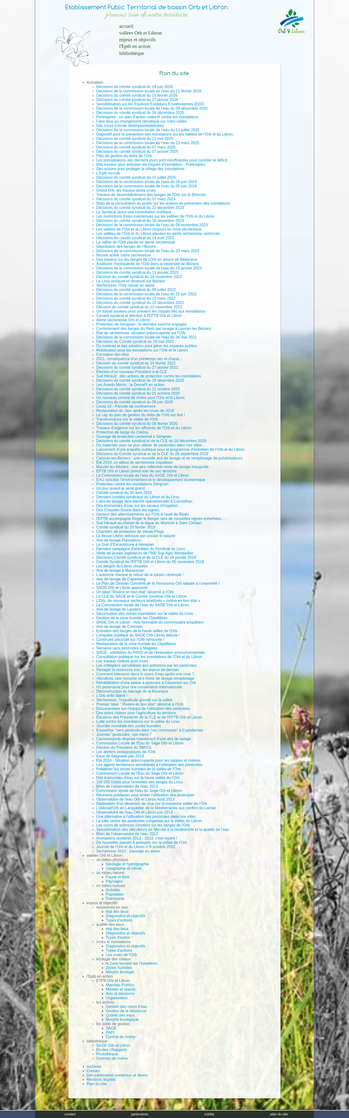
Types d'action (118, 937)
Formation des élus (112, 354)
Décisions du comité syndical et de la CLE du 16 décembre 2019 (151, 441)
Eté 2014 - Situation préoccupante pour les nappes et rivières (148, 760)
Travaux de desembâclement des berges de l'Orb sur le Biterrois (151, 195)
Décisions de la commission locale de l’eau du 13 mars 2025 (147, 143)
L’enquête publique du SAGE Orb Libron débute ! (138, 635)
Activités (113, 890)
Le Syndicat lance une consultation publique (133, 212)
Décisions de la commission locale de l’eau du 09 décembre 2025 (152, 108)
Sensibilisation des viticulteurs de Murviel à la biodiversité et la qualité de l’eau (162, 829)
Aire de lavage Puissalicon (118, 540)
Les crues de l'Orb (121, 955)
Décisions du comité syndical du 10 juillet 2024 (136, 177)
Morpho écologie (120, 972)
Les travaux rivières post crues (122, 661)
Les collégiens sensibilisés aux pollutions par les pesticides (146, 665)
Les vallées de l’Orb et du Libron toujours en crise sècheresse (148, 229)
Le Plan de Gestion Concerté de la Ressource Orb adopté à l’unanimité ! (157, 583)
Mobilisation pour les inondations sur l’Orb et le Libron (142, 350)
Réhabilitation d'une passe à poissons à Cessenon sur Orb (146, 683)
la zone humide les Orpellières (131, 963)
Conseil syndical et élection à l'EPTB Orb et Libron (139, 316)
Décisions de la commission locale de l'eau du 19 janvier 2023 (149, 268)
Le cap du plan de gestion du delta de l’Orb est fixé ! (140, 415)
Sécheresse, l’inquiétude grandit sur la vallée (134, 700)
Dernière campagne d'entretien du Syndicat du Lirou (140, 549)
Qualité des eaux (120, 1015)
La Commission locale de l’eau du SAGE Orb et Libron (142, 475)
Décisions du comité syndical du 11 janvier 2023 (137, 272)
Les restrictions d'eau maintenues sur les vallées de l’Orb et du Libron (155, 216)
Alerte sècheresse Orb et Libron (123, 320)
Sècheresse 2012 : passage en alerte (128, 851)
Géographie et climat (123, 868)
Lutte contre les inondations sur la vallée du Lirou (138, 722)
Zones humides (119, 968)
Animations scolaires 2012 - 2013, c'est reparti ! (136, 838)
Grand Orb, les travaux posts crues (126, 190)
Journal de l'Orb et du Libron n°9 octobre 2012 (135, 847)
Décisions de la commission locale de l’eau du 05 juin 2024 (146, 186)
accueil (126, 26)
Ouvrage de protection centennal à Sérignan (134, 436)
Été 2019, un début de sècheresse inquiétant (134, 462)
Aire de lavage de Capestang (121, 579)
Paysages (114, 881)
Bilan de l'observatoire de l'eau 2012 (127, 834)
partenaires (139, 1114)
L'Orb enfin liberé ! (111, 696)
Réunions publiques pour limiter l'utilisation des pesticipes (145, 795)
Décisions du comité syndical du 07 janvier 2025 (137, 151)
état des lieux (117, 912)
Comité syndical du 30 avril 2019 (124, 493)
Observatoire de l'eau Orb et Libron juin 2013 (134, 812)
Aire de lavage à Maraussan (120, 570)
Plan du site (97, 1084)
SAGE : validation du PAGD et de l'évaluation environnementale (150, 652)
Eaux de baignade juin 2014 (120, 756)
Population (115, 894)
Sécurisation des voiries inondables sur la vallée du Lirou (144, 614)
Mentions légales (101, 1079)
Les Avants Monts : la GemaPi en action (130, 385)
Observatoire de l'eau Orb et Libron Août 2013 (135, 799)
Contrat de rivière (120, 1037)
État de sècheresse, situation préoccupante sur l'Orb (140, 333)
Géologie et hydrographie (127, 864)
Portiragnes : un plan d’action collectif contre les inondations (147, 117)
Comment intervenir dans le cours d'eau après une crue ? (145, 674)
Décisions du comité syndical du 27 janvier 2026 (137, 100)
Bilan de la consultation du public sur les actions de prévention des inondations (163, 203)
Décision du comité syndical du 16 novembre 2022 (139, 277)
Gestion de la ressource (126, 1011)
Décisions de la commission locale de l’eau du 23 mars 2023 (147, 251)
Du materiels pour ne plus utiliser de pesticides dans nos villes (149, 445)
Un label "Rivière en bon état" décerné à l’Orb (135, 592)
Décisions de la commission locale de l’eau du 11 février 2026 (148, 91)
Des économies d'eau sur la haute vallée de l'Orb (138, 778)
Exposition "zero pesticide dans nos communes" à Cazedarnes (149, 730)
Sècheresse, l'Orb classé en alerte (125, 285)
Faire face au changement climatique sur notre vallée (141, 121)
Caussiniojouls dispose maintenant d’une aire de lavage (143, 739)
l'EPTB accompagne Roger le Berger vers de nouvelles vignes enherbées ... (161, 519)
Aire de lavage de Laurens (118, 609)
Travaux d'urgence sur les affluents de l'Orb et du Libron (144, 428)
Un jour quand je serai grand (120, 488)
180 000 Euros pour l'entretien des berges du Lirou (139, 782)
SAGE (111, 1028)
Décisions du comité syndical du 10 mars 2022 (135, 298)
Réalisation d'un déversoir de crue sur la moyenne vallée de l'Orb (151, 804)
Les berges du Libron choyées (122, 566)
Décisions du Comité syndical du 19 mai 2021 (135, 341)
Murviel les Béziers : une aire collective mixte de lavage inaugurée (152, 467)
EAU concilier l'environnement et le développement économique (150, 480)
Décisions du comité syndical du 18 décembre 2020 (140, 380)
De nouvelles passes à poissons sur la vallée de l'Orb (141, 842)
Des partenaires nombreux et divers (117, 1075)
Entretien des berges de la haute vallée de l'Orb (136, 631)
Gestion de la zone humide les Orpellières (132, 618)
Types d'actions (119, 920)
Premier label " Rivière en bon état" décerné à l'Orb (139, 704)
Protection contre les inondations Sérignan (132, 484)
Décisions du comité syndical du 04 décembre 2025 (140, 113)
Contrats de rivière (112, 1058)
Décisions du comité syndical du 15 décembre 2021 (140, 303)
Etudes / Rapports (111, 1050)
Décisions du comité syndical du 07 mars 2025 (135, 147)
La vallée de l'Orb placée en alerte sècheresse (135, 242)
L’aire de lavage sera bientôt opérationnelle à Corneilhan (144, 501)
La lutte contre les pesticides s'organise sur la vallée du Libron (149, 821)
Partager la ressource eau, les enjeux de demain (137, 670)
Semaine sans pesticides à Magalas (126, 648)
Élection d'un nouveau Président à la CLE (131, 372)
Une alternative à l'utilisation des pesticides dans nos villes (146, 817)
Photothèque (107, 1054)
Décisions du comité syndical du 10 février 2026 (137, 95)
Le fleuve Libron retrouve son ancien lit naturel (135, 536)
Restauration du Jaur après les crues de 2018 (135, 411)
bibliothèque (131, 53)
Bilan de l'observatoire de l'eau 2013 (127, 786)
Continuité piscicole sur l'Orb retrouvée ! (130, 639)
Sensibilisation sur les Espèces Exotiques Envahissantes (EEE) (150, 104)
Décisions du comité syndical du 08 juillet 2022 (136, 290)
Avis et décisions (120, 994)
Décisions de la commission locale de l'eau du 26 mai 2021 (146, 337)
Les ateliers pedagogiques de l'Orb (126, 752)
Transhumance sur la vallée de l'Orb (127, 419)
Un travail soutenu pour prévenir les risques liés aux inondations (150, 311)
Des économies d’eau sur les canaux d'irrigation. (137, 506)
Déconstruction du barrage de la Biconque (132, 691)
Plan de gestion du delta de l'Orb (124, 156)
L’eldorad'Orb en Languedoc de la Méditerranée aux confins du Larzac (156, 808)
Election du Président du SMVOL (124, 747)
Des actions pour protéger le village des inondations (140, 169)
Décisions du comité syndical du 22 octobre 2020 (138, 389)
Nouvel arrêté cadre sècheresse (123, 255)
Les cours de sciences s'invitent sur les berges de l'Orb (143, 825)
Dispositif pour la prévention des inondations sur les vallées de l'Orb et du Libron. (165, 134)
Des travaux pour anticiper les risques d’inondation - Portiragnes (150, 164)
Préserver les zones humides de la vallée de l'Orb (138, 769)
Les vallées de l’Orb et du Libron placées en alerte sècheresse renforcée (158, 234)
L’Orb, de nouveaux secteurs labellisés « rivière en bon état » (148, 601)
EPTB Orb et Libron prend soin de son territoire (136, 471)
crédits (209, 1114)
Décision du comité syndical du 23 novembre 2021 (139, 307)
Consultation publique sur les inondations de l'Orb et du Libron (149, 657)
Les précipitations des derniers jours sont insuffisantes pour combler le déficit (161, 160)
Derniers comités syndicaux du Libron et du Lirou (138, 497)
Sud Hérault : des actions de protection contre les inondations (148, 376)
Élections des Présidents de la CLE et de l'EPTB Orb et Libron (149, 717)
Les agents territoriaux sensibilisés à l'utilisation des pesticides (149, 765)
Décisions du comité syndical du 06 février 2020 (137, 424)
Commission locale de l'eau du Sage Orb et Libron (139, 791)
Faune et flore (118, 877)
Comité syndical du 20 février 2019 (125, 527)
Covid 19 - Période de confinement (125, 406)
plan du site (279, 1114)
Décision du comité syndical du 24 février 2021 (136, 363)
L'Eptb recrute (108, 173)
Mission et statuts (121, 989)
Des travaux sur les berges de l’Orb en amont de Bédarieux (146, 259)
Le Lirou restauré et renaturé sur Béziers (130, 281)
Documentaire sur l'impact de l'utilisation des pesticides (143, 709)
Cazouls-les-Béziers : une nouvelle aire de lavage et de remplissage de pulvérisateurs (169, 458)
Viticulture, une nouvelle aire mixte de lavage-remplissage (145, 678)
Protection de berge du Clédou (122, 432)
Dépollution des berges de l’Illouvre (126, 246)
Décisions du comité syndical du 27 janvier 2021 (137, 367)
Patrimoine (115, 899)
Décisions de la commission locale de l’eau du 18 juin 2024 (146, 182)
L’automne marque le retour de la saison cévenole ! (139, 575)
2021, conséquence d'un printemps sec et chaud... (139, 359)
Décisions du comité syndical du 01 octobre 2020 (138, 393)
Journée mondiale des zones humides (128, 726)
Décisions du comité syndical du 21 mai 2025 (134, 139)
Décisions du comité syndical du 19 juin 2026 (134, 87)
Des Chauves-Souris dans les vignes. (128, 510)
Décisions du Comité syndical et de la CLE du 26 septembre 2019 (152, 454)
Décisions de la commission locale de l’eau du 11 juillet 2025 (147, 130)
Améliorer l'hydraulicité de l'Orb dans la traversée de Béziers (147, 264)
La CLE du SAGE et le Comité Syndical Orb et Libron (141, 596)
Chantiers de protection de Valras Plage (130, 531)
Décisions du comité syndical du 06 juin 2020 (134, 402)
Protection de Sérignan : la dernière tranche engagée (141, 324)
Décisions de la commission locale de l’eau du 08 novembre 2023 (152, 225)
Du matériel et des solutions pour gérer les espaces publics (146, 346)
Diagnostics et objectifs (125, 916)
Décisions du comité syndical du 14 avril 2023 (135, 238)
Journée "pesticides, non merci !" (124, 734)
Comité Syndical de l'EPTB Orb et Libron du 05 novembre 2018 (150, 562)
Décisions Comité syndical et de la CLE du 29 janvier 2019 (146, 557)
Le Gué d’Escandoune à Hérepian (125, 544)
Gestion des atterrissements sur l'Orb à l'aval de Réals (142, 514)
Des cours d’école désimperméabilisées (130, 126)
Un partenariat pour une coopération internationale (139, 687)
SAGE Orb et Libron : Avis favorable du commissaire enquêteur (150, 622)
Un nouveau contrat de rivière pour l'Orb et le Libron (140, 398)
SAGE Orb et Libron (113, 1045)
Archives (94, 1066)
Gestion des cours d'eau (126, 1007)
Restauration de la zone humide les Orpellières (136, 644)
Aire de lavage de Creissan (119, 626)
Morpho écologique (122, 1019)
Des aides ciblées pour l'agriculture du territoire (136, 713)
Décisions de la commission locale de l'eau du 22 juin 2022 (146, 294)
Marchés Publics (120, 985)
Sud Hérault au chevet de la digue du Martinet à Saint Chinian (149, 523)
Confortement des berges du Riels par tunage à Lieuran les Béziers (153, 329)
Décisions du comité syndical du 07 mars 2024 (135, 199)
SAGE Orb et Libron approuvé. (122, 588)
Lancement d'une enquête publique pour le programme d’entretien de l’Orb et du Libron (170, 449)
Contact (93, 1071)
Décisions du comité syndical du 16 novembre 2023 (140, 221)
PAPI (110, 1032)
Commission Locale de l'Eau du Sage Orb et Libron (139, 743)
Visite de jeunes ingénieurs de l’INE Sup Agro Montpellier (144, 553)
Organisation (117, 998)
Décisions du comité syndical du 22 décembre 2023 (140, 208)
